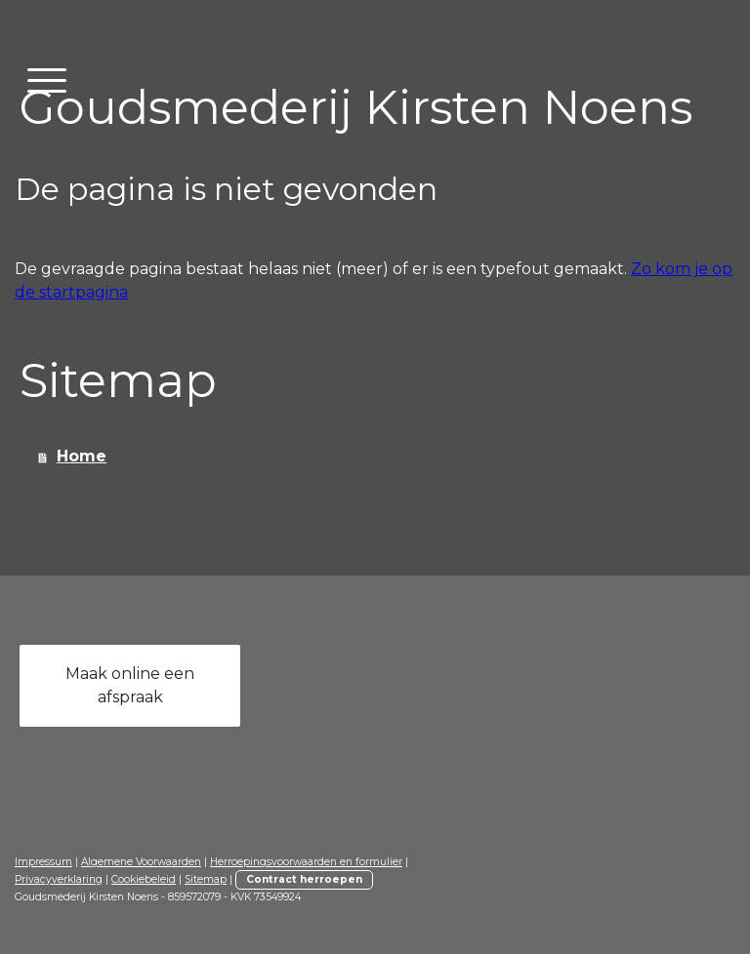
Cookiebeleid (143, 879)
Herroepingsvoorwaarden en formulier (306, 861)
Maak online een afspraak (129, 685)
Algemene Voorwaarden (141, 861)
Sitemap (206, 879)
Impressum (43, 861)
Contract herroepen (304, 879)
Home (81, 456)
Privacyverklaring (59, 879)
